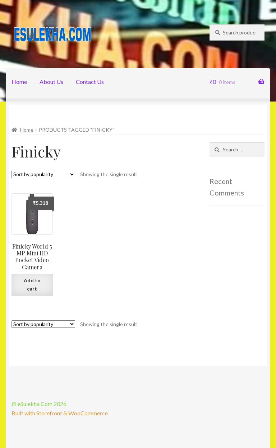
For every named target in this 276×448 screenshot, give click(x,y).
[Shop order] (43, 174)
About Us (51, 81)
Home (19, 81)
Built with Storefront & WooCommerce (60, 413)
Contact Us (90, 81)
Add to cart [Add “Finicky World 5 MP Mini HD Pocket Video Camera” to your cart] (32, 284)
